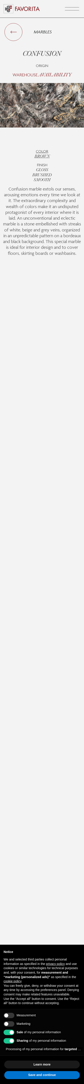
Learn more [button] (41, 1064)
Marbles (43, 31)
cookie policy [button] (12, 981)
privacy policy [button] (55, 964)
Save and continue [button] (42, 1075)
